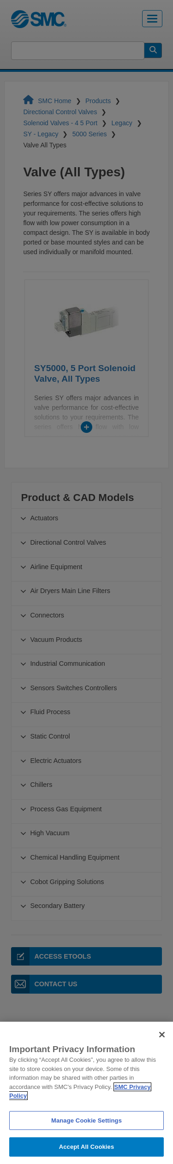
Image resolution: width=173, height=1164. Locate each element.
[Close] (162, 1048)
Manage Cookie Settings (86, 1133)
